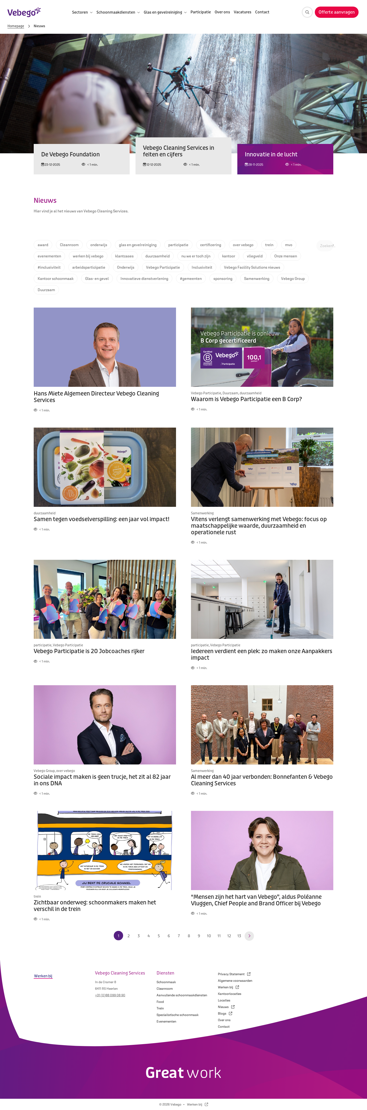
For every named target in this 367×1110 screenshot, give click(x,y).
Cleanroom (165, 988)
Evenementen (166, 1021)
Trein (160, 1008)
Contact (262, 12)
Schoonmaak (166, 982)
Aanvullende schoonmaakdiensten (182, 995)
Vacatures (242, 12)
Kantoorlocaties (229, 994)
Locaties (224, 1000)
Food (160, 1002)
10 (209, 935)
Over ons (222, 12)
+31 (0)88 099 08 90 (110, 995)
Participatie (201, 12)
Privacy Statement (234, 974)
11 (219, 935)
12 (229, 935)
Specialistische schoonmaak (177, 1015)
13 (239, 935)
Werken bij (228, 987)
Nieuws (226, 1007)
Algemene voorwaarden (235, 980)
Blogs (225, 1013)
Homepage (15, 26)
